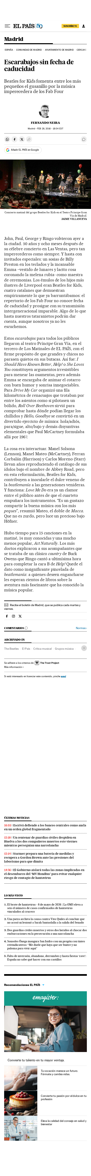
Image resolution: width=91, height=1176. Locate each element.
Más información (14, 667)
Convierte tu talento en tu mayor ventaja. (36, 1060)
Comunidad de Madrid (29, 50)
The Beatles (11, 648)
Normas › (81, 628)
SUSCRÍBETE (70, 26)
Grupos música (64, 648)
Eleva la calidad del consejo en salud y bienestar (63, 1122)
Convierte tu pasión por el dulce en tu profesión (64, 1097)
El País (26, 648)
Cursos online (45, 998)
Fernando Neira (45, 123)
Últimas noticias (16, 817)
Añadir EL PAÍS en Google (25, 149)
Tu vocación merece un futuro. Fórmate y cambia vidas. (59, 1072)
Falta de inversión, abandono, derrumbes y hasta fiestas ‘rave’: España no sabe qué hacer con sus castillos (46, 957)
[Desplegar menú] (7, 26)
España (9, 50)
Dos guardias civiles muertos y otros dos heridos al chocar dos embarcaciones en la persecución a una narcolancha (47, 931)
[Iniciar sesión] (83, 26)
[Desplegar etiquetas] (84, 648)
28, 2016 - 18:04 (50, 128)
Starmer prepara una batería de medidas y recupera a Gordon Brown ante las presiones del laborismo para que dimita (39, 857)
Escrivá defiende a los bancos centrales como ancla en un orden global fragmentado (45, 827)
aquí (63, 676)
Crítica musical (42, 648)
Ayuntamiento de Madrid (59, 50)
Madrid (13, 39)
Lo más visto (13, 895)
